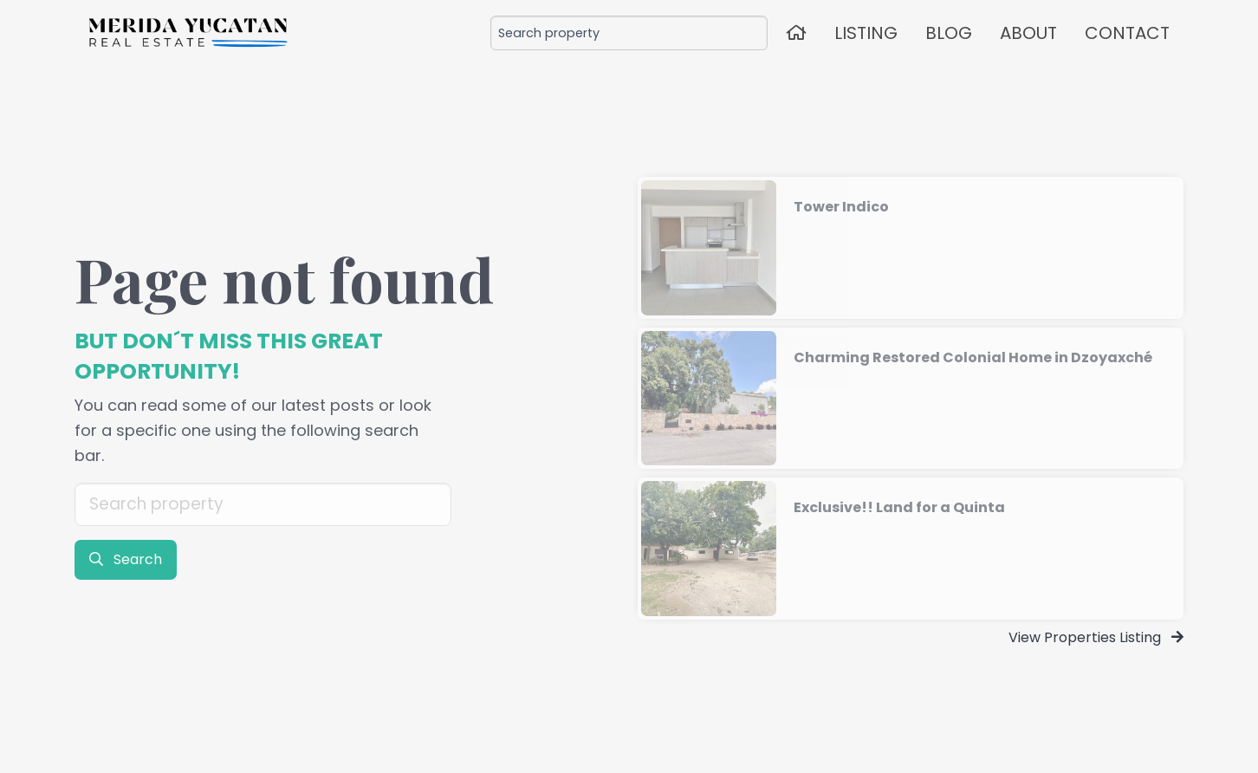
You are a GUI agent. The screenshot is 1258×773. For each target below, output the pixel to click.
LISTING (866, 33)
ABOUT (1028, 33)
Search (125, 559)
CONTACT (1127, 33)
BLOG (948, 33)
